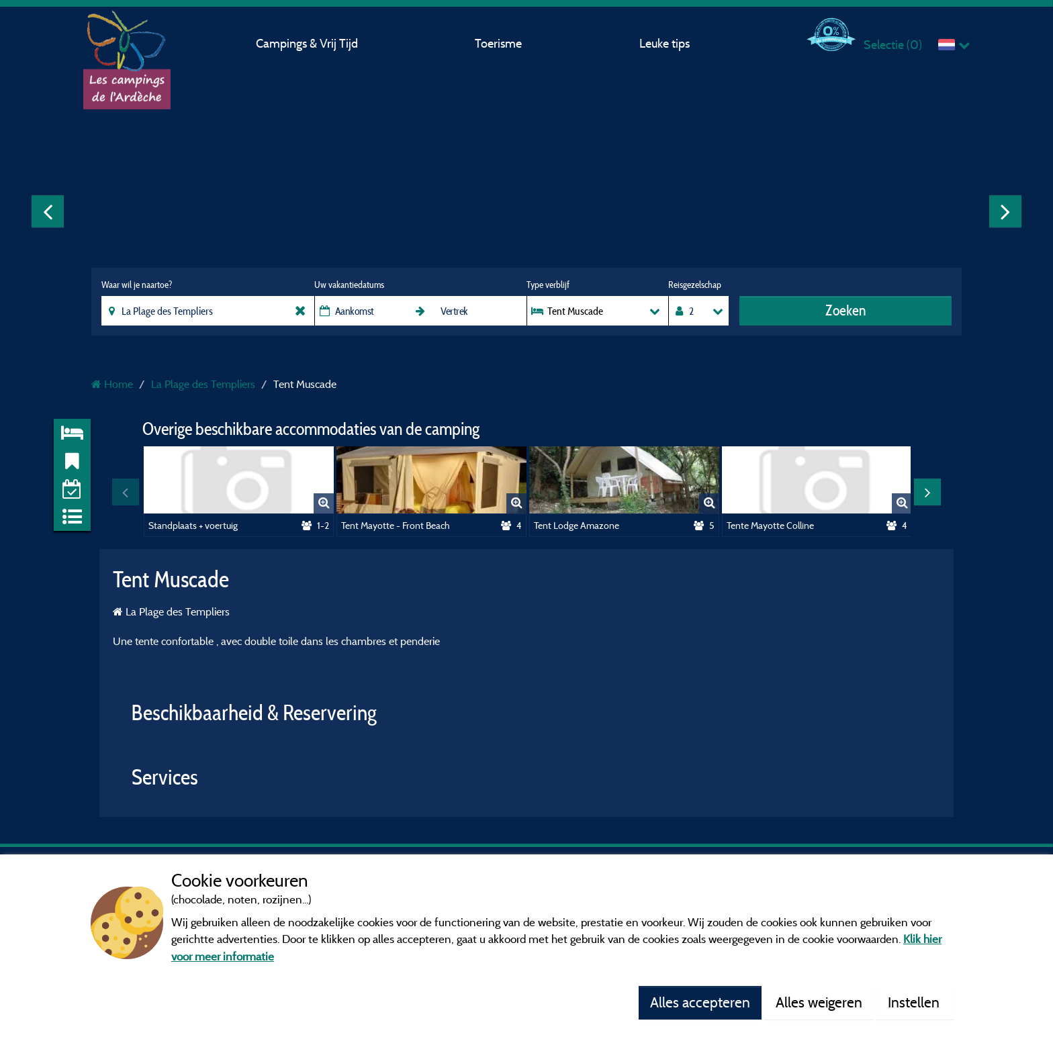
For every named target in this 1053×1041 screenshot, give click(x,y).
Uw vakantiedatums (349, 285)
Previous (48, 211)
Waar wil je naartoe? (136, 285)
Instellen (915, 1002)
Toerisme (498, 43)
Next (1005, 211)
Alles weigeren (819, 1002)
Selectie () (893, 44)
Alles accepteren (700, 1002)
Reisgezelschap (694, 285)
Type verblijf (547, 285)
